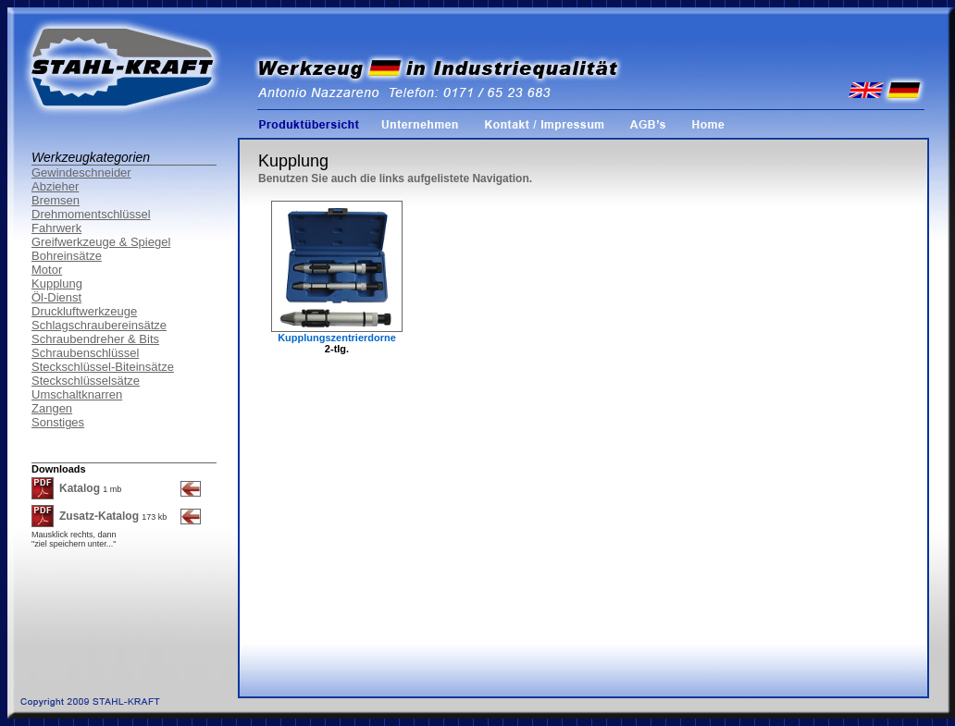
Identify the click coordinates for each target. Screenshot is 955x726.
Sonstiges (57, 422)
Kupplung (56, 283)
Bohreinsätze (66, 256)
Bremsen (55, 200)
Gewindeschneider (81, 172)
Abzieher (55, 186)
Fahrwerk (56, 228)
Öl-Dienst (56, 297)
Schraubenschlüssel (85, 353)
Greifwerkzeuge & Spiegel (100, 242)
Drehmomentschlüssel (91, 214)
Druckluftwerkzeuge (84, 311)
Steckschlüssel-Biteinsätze (102, 367)
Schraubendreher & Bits (95, 339)
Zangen (51, 408)
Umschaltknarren (76, 394)
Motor (46, 270)
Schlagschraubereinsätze (99, 325)
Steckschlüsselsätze (85, 381)
